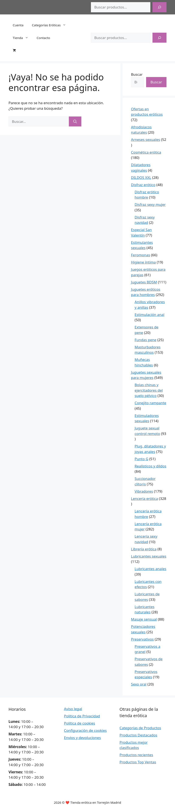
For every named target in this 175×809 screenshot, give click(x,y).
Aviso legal (73, 708)
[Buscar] (159, 7)
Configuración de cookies (85, 730)
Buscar (137, 74)
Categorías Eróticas (51, 25)
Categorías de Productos (140, 727)
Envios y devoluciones (82, 737)
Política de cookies (79, 723)
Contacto (43, 38)
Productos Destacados (138, 735)
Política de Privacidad (82, 716)
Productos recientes (136, 754)
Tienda (22, 37)
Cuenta (18, 25)
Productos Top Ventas (138, 762)
